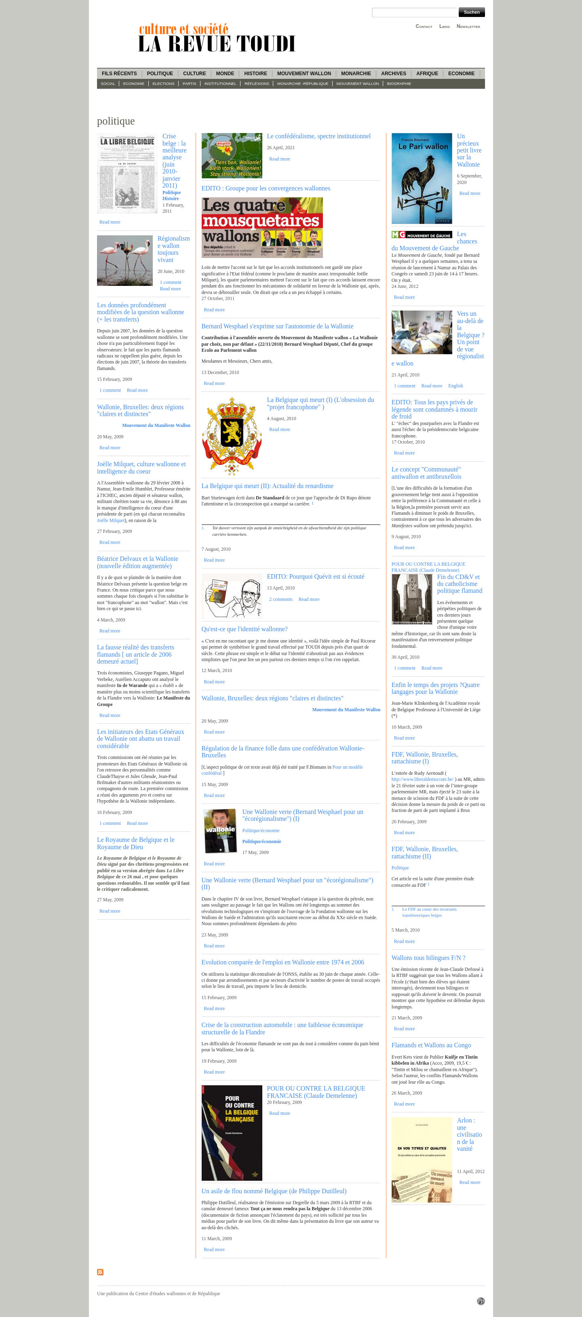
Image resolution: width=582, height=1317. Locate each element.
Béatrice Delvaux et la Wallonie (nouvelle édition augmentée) (137, 562)
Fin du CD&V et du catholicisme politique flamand (460, 583)
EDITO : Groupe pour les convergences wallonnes (266, 188)
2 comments (281, 599)
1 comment (170, 282)
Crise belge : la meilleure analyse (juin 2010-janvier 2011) (174, 161)
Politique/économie (260, 830)
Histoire (255, 73)
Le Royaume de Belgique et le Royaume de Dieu (136, 843)
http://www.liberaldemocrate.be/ (423, 779)
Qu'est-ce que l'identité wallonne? (245, 629)
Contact (424, 26)
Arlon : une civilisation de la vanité (469, 1134)
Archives (393, 73)
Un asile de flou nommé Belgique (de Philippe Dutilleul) (274, 1191)
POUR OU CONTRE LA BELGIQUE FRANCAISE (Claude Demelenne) (316, 1092)
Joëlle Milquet (110, 520)
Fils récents (119, 73)
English (455, 386)
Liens (444, 26)
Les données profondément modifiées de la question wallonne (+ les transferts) (140, 312)
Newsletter (468, 26)
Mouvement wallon (304, 73)
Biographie (399, 83)
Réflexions (257, 83)
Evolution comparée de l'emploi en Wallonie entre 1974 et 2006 (283, 962)
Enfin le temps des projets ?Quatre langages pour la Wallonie (436, 688)
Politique (160, 73)
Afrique (427, 73)
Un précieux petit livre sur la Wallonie (469, 150)
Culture (194, 73)
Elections (163, 83)
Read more (109, 222)
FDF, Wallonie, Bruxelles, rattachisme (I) (425, 758)
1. (203, 528)
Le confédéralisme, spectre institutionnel (319, 136)
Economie (461, 73)
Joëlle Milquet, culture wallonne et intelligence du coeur (141, 467)
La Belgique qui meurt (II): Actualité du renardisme (268, 485)
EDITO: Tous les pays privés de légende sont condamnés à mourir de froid (434, 409)
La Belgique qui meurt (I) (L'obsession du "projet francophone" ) (320, 403)
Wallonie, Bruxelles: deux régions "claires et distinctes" (140, 410)
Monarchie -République (302, 83)
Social (108, 83)
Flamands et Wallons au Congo (431, 1045)
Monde (225, 73)
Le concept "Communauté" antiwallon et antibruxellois (427, 473)
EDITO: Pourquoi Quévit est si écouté (315, 576)
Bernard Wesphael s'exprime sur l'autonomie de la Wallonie (278, 326)
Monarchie (356, 73)
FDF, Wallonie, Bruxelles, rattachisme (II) (425, 852)
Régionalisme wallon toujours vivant (174, 249)
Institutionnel (220, 83)
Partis (189, 83)
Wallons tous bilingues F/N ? (429, 957)
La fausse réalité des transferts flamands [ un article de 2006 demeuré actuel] (135, 654)
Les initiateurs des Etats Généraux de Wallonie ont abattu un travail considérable (140, 738)
